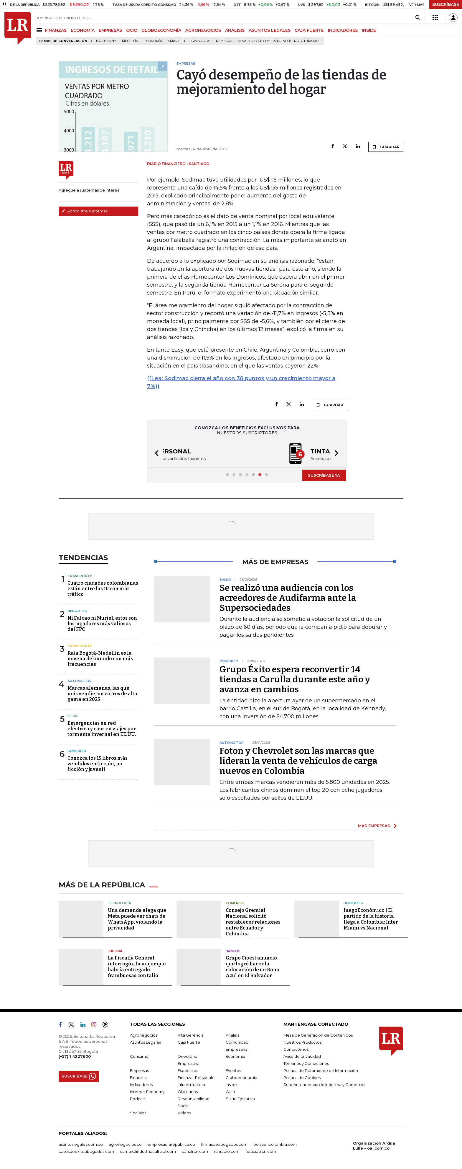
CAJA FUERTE (309, 30)
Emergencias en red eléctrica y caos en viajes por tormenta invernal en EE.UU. (101, 728)
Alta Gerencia (191, 1035)
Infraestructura (191, 1084)
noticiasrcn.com (260, 1151)
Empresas (139, 1070)
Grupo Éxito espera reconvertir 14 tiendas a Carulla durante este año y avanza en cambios (295, 679)
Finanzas (138, 1077)
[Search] (418, 18)
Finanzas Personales (197, 1077)
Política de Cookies (302, 1077)
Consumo (139, 1056)
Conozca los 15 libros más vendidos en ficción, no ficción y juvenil (97, 763)
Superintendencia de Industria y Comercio (324, 1084)
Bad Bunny (106, 41)
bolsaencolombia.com (275, 1144)
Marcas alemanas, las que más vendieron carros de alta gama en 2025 (102, 693)
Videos (184, 1112)
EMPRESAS (110, 30)
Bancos (233, 951)
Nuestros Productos (302, 1042)
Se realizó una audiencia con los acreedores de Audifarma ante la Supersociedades (288, 598)
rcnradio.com (227, 1151)
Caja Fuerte (189, 1042)
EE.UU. (72, 716)
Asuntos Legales (145, 1042)
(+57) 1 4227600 (75, 1056)
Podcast (138, 1098)
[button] (155, 454)
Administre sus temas (85, 211)
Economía (153, 41)
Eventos (233, 1070)
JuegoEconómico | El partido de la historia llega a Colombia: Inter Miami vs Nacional (371, 919)
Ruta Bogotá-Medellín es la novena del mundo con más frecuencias (100, 658)
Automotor (79, 681)
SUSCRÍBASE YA (324, 475)
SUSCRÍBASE (445, 4)
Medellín (130, 41)
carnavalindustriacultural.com (148, 1151)
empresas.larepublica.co (171, 1144)
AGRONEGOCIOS (203, 30)
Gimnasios (201, 41)
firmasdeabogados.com (224, 1144)
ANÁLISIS (235, 30)
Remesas (224, 41)
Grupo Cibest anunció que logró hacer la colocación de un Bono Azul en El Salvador (252, 966)
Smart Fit (177, 41)
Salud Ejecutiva (240, 1098)
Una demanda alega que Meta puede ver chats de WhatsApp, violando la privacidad (137, 919)
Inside (231, 1084)
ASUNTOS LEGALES (270, 30)
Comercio (76, 751)
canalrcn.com (195, 1151)
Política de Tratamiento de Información (320, 1070)
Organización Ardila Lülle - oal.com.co (374, 1145)
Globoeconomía (241, 1077)
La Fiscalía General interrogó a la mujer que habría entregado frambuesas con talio (137, 966)
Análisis (232, 1035)
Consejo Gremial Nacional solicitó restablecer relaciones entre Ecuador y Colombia (253, 922)
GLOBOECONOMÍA (161, 30)
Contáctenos (295, 1049)
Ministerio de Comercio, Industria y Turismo (278, 41)
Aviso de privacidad (302, 1056)
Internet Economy (147, 1091)
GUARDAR (386, 146)
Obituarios (188, 1091)
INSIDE (369, 30)
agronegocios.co (125, 1144)
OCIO (131, 30)
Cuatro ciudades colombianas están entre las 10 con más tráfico (102, 588)
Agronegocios (143, 1035)
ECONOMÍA (83, 30)
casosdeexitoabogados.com (86, 1151)
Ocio (230, 1091)
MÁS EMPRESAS (374, 825)
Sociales (138, 1112)
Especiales (188, 1070)
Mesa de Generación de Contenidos (318, 1035)
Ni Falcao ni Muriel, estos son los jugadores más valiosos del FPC (102, 623)
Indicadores (141, 1084)
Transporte (79, 576)
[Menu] (40, 30)
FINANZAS (56, 30)
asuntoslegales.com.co (81, 1144)
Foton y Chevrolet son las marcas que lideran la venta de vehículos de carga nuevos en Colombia (298, 761)
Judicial (115, 951)
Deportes (77, 611)
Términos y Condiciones (306, 1063)
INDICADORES (343, 30)
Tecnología (119, 903)
